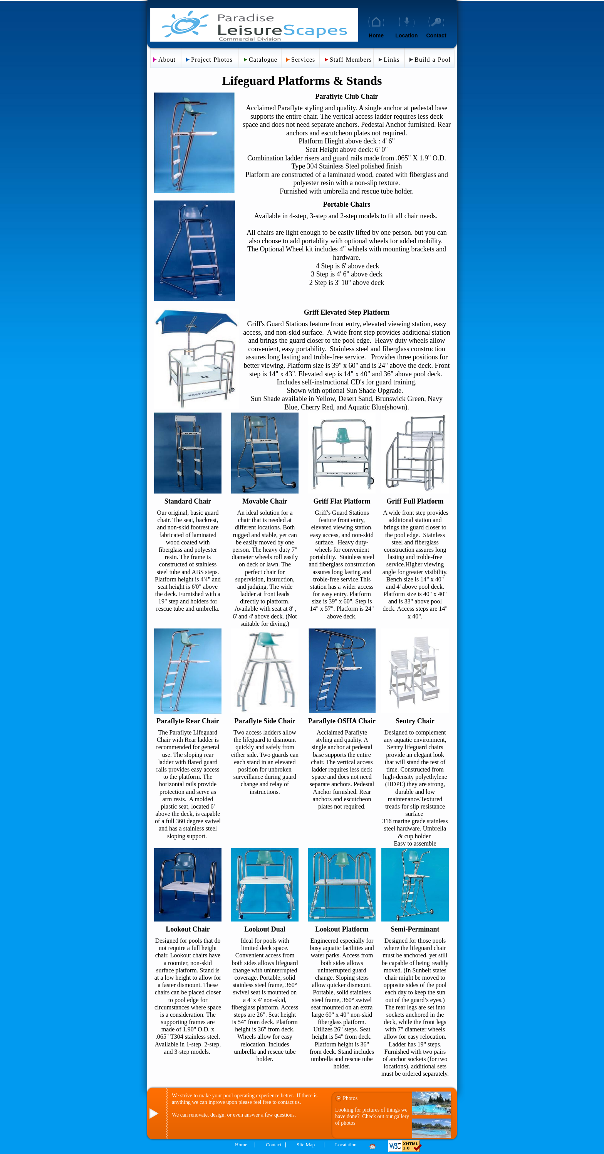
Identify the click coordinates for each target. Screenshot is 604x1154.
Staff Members (351, 59)
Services (303, 59)
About (167, 59)
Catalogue (263, 59)
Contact (436, 35)
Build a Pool (432, 59)
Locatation (346, 1144)
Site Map (306, 1144)
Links (391, 59)
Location (406, 35)
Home (376, 35)
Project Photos (212, 59)
